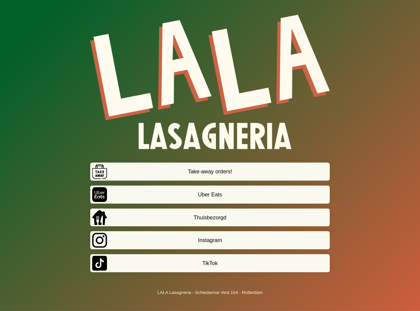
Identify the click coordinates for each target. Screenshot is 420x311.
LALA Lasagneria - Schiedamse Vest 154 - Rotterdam (210, 292)
